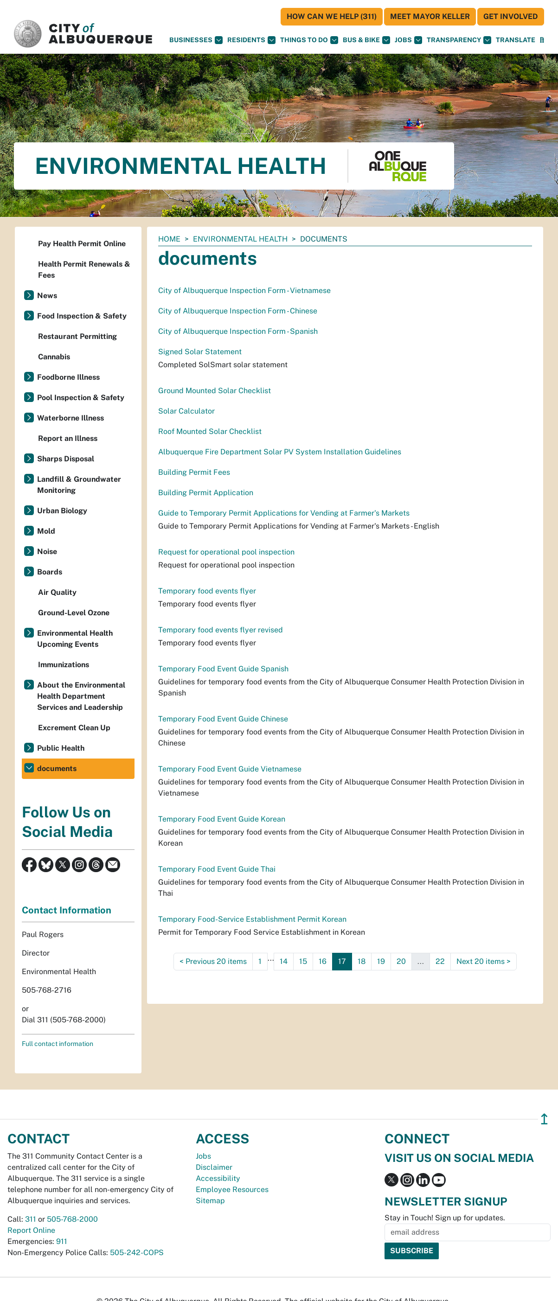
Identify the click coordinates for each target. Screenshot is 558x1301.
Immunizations (63, 664)
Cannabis (54, 356)
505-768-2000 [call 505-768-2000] (72, 1219)
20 (401, 961)
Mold (46, 531)
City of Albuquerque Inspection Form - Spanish (238, 331)
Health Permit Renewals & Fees (84, 270)
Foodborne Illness (68, 377)
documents (57, 768)
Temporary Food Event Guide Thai (217, 869)
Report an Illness (67, 438)
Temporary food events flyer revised (220, 629)
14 (284, 961)
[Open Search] (542, 40)
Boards (49, 572)
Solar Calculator (186, 411)
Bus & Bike (366, 40)
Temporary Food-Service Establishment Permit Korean (252, 919)
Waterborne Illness (70, 418)
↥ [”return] (544, 1119)
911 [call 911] (61, 1241)
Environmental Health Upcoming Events (75, 639)
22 (440, 961)
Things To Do (309, 40)
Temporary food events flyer (207, 591)
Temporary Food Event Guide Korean (221, 819)
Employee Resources (232, 1189)
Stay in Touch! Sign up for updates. (445, 1217)
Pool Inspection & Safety (80, 397)
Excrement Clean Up (74, 727)
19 (381, 961)
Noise (47, 551)
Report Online (31, 1230)
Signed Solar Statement (200, 351)
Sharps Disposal (65, 458)
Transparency (459, 40)
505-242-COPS (137, 1252)
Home (169, 239)
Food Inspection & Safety (82, 316)
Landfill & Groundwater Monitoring (79, 485)
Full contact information (57, 1043)
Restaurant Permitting (77, 336)
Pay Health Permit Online (82, 243)
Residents (251, 40)
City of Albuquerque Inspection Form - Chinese (237, 310)
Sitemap (210, 1200)
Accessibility (218, 1178)
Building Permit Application (205, 492)
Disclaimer (214, 1167)
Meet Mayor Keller (430, 16)
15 (303, 961)
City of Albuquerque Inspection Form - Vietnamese (244, 290)
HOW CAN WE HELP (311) (332, 16)
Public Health (60, 748)
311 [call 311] (30, 1219)
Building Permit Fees (194, 472)
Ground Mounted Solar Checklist (214, 390)
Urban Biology (62, 510)
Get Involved (510, 16)
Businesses (196, 40)
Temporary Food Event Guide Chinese (223, 718)
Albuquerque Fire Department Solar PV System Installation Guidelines (279, 451)
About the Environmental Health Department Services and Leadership (81, 696)
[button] (515, 40)
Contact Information (66, 910)
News (47, 295)
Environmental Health (240, 239)
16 (323, 961)
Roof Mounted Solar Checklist (210, 431)
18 (362, 961)
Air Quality (57, 592)
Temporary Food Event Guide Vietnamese (229, 769)
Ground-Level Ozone (73, 612)
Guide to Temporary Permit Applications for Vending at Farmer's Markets (284, 513)
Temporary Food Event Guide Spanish (223, 668)
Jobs (408, 40)
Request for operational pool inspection (226, 552)
